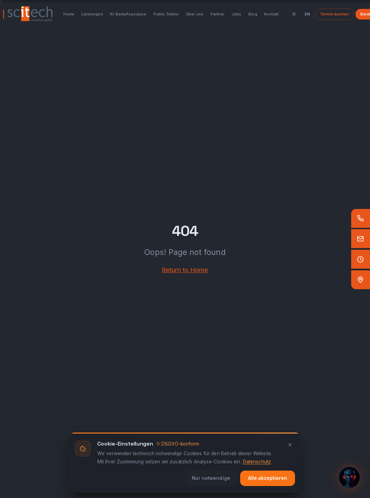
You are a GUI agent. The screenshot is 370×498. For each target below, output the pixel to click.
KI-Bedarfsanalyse (128, 14)
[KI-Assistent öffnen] (349, 477)
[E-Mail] (360, 238)
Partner (218, 14)
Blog (252, 14)
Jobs (236, 14)
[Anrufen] (360, 218)
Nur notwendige (211, 478)
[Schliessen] (290, 445)
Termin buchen (334, 14)
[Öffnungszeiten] (360, 259)
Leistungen (92, 14)
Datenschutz (257, 461)
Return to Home (185, 270)
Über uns (195, 14)
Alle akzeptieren (267, 478)
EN (307, 14)
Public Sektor (166, 14)
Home (68, 14)
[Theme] (293, 14)
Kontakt (271, 14)
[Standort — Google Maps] (360, 279)
